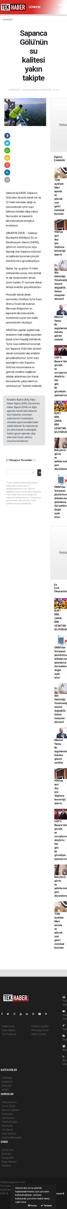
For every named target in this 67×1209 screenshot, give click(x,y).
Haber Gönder (38, 1034)
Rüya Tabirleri (9, 1161)
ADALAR (6, 1085)
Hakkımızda (8, 1026)
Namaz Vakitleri (10, 1110)
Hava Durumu (9, 1102)
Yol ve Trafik (8, 1106)
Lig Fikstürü (8, 1117)
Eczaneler (7, 1114)
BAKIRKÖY (7, 1081)
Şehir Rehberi (9, 1133)
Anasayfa (8, 19)
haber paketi (7, 1197)
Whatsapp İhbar (40, 1030)
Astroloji (6, 1165)
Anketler (6, 1153)
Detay (32, 1205)
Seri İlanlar (7, 1129)
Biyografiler (8, 1157)
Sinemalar (7, 1125)
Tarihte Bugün (9, 1121)
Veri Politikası (9, 1034)
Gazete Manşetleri (12, 1137)
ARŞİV (5, 1089)
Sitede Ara (7, 1150)
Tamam (46, 1205)
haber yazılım (7, 1201)
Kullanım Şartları (40, 1026)
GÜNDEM (34, 7)
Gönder (40, 472)
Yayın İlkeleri (8, 1030)
